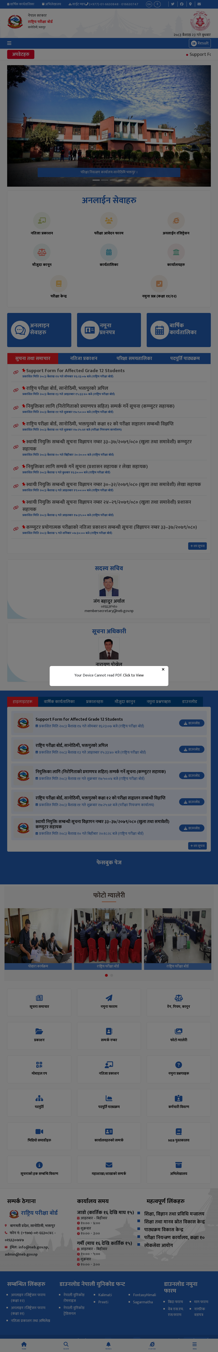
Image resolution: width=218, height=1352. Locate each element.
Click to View (133, 675)
